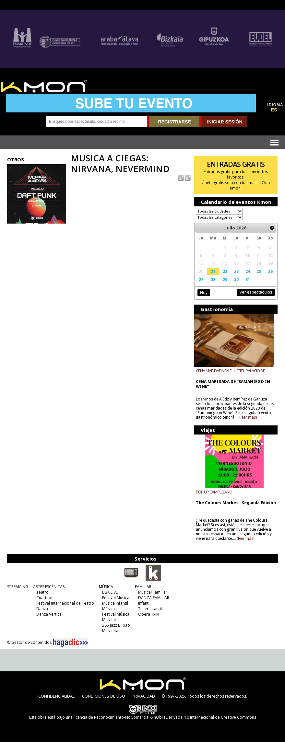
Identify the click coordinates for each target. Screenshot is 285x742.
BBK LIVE (110, 592)
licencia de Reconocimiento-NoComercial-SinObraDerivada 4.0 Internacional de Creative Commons (165, 717)
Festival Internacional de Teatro (65, 603)
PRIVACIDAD (143, 696)
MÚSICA (106, 586)
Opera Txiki (148, 614)
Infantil (144, 603)
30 (236, 279)
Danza (42, 608)
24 (247, 271)
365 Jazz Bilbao (116, 625)
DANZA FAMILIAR (153, 597)
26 (270, 271)
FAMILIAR (143, 586)
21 (213, 271)
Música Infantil (115, 603)
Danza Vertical (49, 614)
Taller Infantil (150, 608)
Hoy (204, 292)
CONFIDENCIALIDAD (57, 696)
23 (236, 271)
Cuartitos (44, 597)
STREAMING (17, 586)
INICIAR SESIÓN (225, 121)
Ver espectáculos (255, 292)
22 (225, 271)
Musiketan (111, 630)
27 (201, 279)
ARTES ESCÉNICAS (49, 586)
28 (213, 279)
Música (108, 608)
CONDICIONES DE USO (103, 696)
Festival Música (115, 597)
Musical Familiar (152, 592)
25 (258, 271)
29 (225, 279)
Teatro (42, 592)
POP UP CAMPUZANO (214, 492)
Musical (109, 619)
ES (274, 109)
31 (247, 279)
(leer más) (248, 417)
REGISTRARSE (174, 121)
